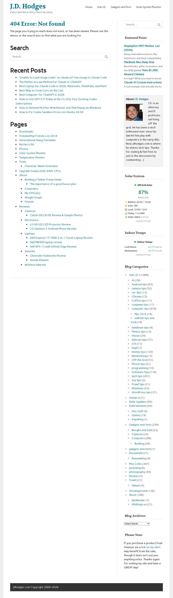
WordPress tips (141, 392)
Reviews (24, 206)
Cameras (30, 211)
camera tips (139, 288)
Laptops (30, 233)
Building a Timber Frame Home (43, 179)
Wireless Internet (35, 264)
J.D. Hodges (141, 99)
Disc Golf (137, 411)
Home (88, 7)
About (23, 175)
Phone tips (138, 364)
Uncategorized (138, 490)
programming (140, 368)
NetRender (138, 500)
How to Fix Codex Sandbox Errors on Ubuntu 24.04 (51, 112)
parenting (135, 467)
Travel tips (138, 384)
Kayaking (137, 419)
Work (132, 494)
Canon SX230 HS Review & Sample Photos (56, 215)
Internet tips (139, 339)
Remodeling (139, 458)
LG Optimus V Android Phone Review (53, 228)
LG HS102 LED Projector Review (50, 224)
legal (135, 347)
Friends (29, 201)
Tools (22, 161)
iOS (134, 343)
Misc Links (135, 463)
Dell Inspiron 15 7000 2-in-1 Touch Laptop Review (61, 237)
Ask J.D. (101, 7)
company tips (140, 304)
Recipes (134, 476)
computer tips (140, 308)
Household (135, 453)
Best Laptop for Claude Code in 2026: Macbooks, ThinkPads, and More (63, 86)
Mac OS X (140, 314)
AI (133, 280)
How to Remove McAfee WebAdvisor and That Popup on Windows (60, 107)
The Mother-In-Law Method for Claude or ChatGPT (50, 82)
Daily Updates (137, 401)
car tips (136, 292)
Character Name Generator (41, 166)
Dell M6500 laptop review (46, 242)
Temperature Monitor (32, 157)
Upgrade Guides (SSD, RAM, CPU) (39, 171)
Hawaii (136, 485)
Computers (31, 188)
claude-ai (134, 397)
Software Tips (140, 372)
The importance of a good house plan (53, 184)
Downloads (26, 131)
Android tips (139, 284)
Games (136, 415)
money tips (138, 351)
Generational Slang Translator (37, 140)
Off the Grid (139, 359)
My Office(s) (32, 193)
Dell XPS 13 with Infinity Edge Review (53, 246)
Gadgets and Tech (121, 7)
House (136, 335)
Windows (137, 388)
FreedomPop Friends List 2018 (38, 135)
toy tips (136, 380)
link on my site (150, 547)
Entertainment (137, 405)
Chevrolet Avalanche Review (48, 255)
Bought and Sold (142, 430)
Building (139, 443)
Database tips (140, 327)
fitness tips (138, 331)
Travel (132, 480)
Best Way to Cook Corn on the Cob (41, 90)
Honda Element (39, 260)
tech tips (137, 376)
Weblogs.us (139, 504)
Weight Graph (33, 197)
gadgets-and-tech (140, 449)
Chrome (136, 296)
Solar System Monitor (148, 7)
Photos (23, 148)
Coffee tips (139, 300)
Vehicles (30, 251)
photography (137, 472)
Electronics (31, 220)
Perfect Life (26, 144)
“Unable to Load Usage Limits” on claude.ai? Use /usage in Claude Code (63, 77)
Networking (139, 355)
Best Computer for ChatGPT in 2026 (41, 94)
